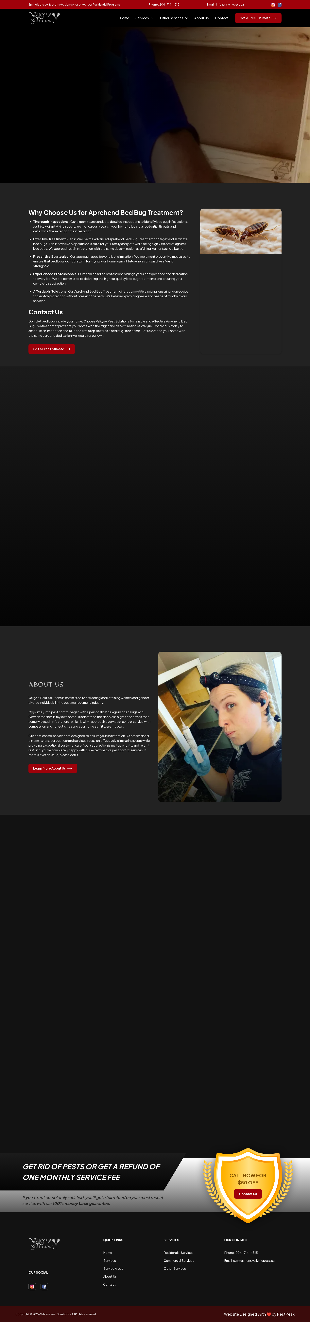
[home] (44, 18)
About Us (201, 18)
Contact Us (248, 1194)
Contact (222, 18)
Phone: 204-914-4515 (241, 1252)
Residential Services (178, 1252)
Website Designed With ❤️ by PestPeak (259, 1314)
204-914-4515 (169, 4)
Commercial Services (179, 1260)
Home (124, 18)
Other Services (175, 1268)
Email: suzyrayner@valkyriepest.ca (249, 1260)
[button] (144, 18)
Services (109, 1260)
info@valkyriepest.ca (230, 4)
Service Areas (113, 1268)
